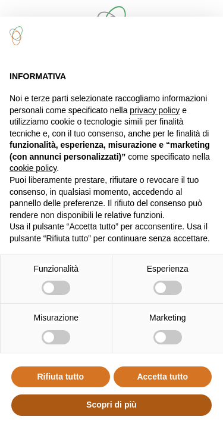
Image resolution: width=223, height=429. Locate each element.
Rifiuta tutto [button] (60, 376)
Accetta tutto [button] (162, 376)
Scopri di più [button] (111, 404)
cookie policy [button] (33, 168)
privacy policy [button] (155, 110)
